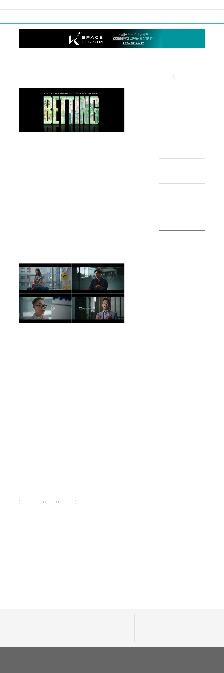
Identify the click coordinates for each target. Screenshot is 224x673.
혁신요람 (141, 4)
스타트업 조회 (25, 620)
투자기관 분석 (25, 624)
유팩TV (141, 616)
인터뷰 (80, 16)
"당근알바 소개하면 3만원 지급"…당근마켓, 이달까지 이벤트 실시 (58, 465)
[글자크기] (197, 76)
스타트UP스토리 (81, 4)
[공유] (191, 76)
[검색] (203, 4)
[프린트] (203, 76)
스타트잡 (165, 620)
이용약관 (183, 650)
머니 (97, 4)
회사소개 (172, 650)
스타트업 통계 (25, 616)
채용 (163, 616)
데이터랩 (63, 5)
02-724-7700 (34, 661)
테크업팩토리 (120, 620)
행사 (67, 16)
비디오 (118, 4)
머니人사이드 (96, 624)
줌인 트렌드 (119, 616)
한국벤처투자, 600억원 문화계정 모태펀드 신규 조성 (50, 484)
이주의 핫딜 (95, 620)
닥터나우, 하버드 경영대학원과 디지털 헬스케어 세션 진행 (54, 471)
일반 (44, 16)
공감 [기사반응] (182, 76)
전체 (24, 16)
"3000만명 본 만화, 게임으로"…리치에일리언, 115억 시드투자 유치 (59, 478)
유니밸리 (189, 620)
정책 (55, 16)
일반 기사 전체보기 (171, 330)
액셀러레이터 (191, 616)
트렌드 (107, 4)
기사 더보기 (142, 401)
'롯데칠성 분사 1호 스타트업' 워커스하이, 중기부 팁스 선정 (54, 459)
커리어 (129, 4)
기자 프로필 (190, 632)
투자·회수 (94, 616)
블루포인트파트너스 (31, 497)
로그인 (197, 5)
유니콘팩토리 (30, 5)
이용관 (50, 497)
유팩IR (141, 620)
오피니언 (154, 4)
